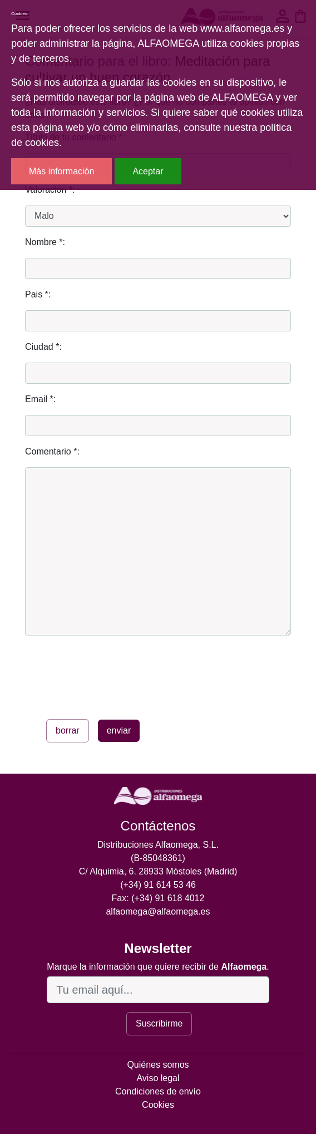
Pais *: (38, 294)
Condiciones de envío (158, 1091)
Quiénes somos (158, 1064)
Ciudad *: (43, 346)
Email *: (40, 399)
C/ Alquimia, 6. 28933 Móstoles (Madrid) (158, 871)
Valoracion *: (50, 189)
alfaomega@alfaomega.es (158, 911)
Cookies (158, 1104)
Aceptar (147, 171)
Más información (61, 171)
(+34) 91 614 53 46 (158, 884)
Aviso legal (157, 1078)
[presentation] (109, 675)
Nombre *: (45, 242)
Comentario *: (52, 451)
